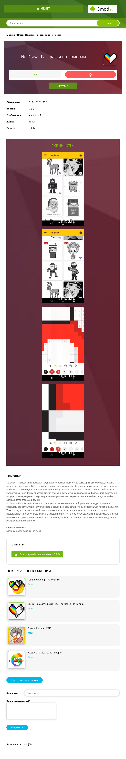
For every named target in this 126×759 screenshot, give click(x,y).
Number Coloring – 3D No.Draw (44, 579)
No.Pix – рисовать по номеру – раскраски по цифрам (56, 603)
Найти (108, 23)
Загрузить (63, 86)
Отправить (17, 727)
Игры (32, 121)
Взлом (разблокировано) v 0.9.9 (37, 554)
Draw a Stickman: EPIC (39, 628)
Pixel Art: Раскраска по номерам (45, 652)
